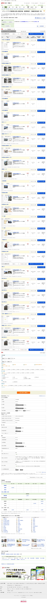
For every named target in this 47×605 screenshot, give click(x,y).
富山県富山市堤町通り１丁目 (6, 86)
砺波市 (34, 520)
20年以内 (32, 369)
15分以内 (27, 372)
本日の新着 (11, 385)
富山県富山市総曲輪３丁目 (6, 63)
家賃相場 (18, 559)
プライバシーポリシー (17, 595)
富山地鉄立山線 (5, 531)
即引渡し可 (37, 377)
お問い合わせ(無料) (41, 40)
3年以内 (13, 369)
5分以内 (13, 372)
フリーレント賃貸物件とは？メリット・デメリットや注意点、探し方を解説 (41, 545)
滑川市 (34, 524)
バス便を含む (5, 374)
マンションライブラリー (5, 559)
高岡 (19, 521)
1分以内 (9, 372)
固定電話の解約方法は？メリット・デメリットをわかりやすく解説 (26, 540)
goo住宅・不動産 (2, 583)
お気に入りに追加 (33, 40)
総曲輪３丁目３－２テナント (6, 325)
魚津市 (34, 530)
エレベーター (16, 378)
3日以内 (20, 385)
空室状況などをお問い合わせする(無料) (36, 349)
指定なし (4, 369)
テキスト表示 (9, 31)
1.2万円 (27, 495)
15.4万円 (13, 487)
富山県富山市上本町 (5, 204)
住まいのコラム (31, 592)
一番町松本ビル (4, 239)
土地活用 (12, 590)
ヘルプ (21, 595)
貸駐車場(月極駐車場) (39, 364)
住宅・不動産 (42, 558)
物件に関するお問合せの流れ (30, 583)
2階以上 (26, 377)
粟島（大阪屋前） (20, 520)
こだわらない (5, 385)
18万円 (42, 503)
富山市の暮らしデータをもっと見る (36, 477)
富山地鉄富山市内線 (6, 524)
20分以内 (32, 372)
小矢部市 (34, 531)
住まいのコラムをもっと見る (36, 548)
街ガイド (27, 592)
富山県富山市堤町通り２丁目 (6, 157)
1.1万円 (27, 509)
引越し (10, 592)
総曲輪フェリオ (4, 169)
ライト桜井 (3, 216)
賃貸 (28, 558)
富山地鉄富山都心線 (6, 521)
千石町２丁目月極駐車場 (6, 39)
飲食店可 (4, 378)
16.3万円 (42, 501)
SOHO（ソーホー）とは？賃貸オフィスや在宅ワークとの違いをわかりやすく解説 (11, 540)
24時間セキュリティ (6, 377)
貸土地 (26, 364)
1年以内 (9, 369)
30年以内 (42, 369)
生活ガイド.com (44, 472)
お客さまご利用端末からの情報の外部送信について (19, 583)
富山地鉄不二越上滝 (6, 523)
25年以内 (37, 369)
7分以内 (18, 372)
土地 (25, 558)
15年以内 (27, 369)
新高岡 (19, 530)
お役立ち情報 (2, 592)
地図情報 (40, 592)
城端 (19, 531)
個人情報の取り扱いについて (11, 585)
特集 (7, 592)
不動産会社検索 (13, 559)
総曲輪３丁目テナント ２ (6, 133)
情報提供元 (35, 583)
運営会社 (31, 595)
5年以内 (18, 369)
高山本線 (4, 527)
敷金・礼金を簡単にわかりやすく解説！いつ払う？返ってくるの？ (41, 540)
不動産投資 (37, 558)
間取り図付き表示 (23, 31)
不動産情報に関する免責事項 (41, 583)
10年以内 (22, 369)
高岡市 (34, 521)
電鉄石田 (19, 524)
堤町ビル (3, 266)
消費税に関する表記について (18, 585)
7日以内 (25, 385)
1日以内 (16, 385)
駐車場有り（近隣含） (28, 378)
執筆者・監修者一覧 (36, 592)
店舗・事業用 (32, 558)
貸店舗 (15, 364)
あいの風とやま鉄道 (6, 520)
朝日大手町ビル (4, 278)
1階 (14, 377)
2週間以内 (29, 385)
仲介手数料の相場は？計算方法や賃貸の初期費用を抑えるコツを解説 (11, 545)
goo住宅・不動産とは (10, 583)
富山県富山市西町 (5, 192)
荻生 (19, 527)
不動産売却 (8, 590)
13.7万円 (34, 503)
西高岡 (19, 523)
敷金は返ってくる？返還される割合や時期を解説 (26, 545)
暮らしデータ (23, 559)
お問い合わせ (24, 595)
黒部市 (34, 527)
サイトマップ (28, 595)
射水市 (34, 523)
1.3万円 (13, 509)
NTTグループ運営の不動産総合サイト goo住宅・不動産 (8, 0)
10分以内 (22, 372)
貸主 (14, 358)
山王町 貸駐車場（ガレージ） (7, 313)
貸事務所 (4, 364)
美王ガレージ (4, 122)
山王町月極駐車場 (5, 51)
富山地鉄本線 (5, 530)
